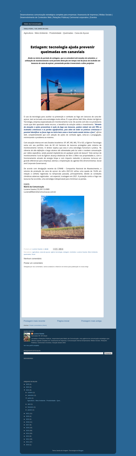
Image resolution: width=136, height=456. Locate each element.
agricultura (35, 252)
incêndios (73, 252)
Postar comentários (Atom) (38, 325)
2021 (28, 413)
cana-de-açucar (45, 252)
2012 (28, 439)
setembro (31, 395)
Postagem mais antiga (91, 321)
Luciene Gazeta (82, 252)
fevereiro (31, 407)
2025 (28, 384)
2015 (28, 430)
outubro (30, 392)
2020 (28, 416)
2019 (28, 419)
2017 (28, 425)
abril (29, 404)
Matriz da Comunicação (32, 24)
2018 (28, 422)
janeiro (30, 410)
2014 (28, 433)
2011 (28, 442)
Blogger (80, 450)
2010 (28, 445)
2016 (28, 427)
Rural (33, 254)
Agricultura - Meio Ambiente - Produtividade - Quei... (44, 400)
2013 (28, 436)
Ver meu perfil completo (31, 345)
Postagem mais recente (34, 321)
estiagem (66, 252)
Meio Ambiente (93, 252)
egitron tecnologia (56, 252)
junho (30, 398)
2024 (28, 387)
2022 (28, 390)
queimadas (27, 254)
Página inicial (63, 321)
